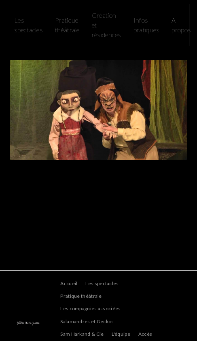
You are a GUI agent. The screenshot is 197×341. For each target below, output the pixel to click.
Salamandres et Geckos (87, 321)
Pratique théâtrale (67, 25)
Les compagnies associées (90, 308)
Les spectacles (102, 283)
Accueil (68, 283)
